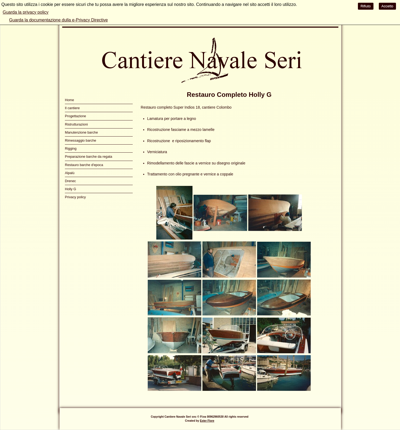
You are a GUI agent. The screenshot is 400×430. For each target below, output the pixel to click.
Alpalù (70, 173)
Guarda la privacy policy (26, 12)
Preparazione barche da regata (88, 157)
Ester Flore (207, 420)
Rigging (70, 148)
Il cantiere (72, 108)
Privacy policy (75, 197)
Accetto (387, 6)
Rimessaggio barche (80, 140)
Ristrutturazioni (76, 124)
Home (69, 100)
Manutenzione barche (81, 132)
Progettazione (75, 116)
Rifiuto (366, 6)
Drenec (70, 181)
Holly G (70, 189)
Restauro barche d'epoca (84, 165)
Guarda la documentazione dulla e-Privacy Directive (58, 20)
